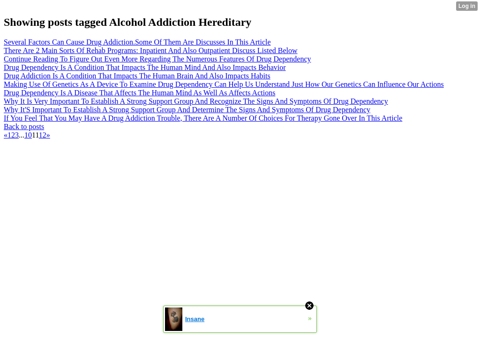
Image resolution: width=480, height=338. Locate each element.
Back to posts (24, 127)
